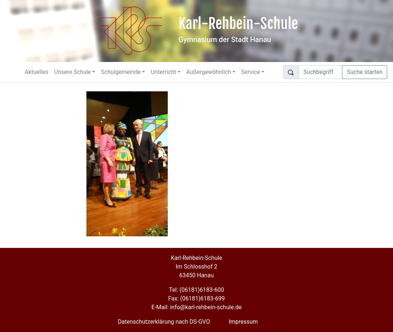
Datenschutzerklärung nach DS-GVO (164, 321)
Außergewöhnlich (208, 72)
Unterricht (163, 72)
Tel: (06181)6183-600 (196, 289)
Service (250, 72)
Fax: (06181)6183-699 (196, 298)
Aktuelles (36, 72)
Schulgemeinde (121, 72)
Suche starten (365, 72)
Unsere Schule (72, 72)
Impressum (243, 321)
